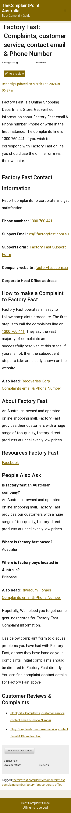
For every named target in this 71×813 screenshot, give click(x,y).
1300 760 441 (41, 221)
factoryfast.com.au (52, 267)
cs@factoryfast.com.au (49, 234)
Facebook (10, 462)
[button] (65, 10)
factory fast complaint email (30, 780)
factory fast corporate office (43, 784)
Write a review (14, 73)
